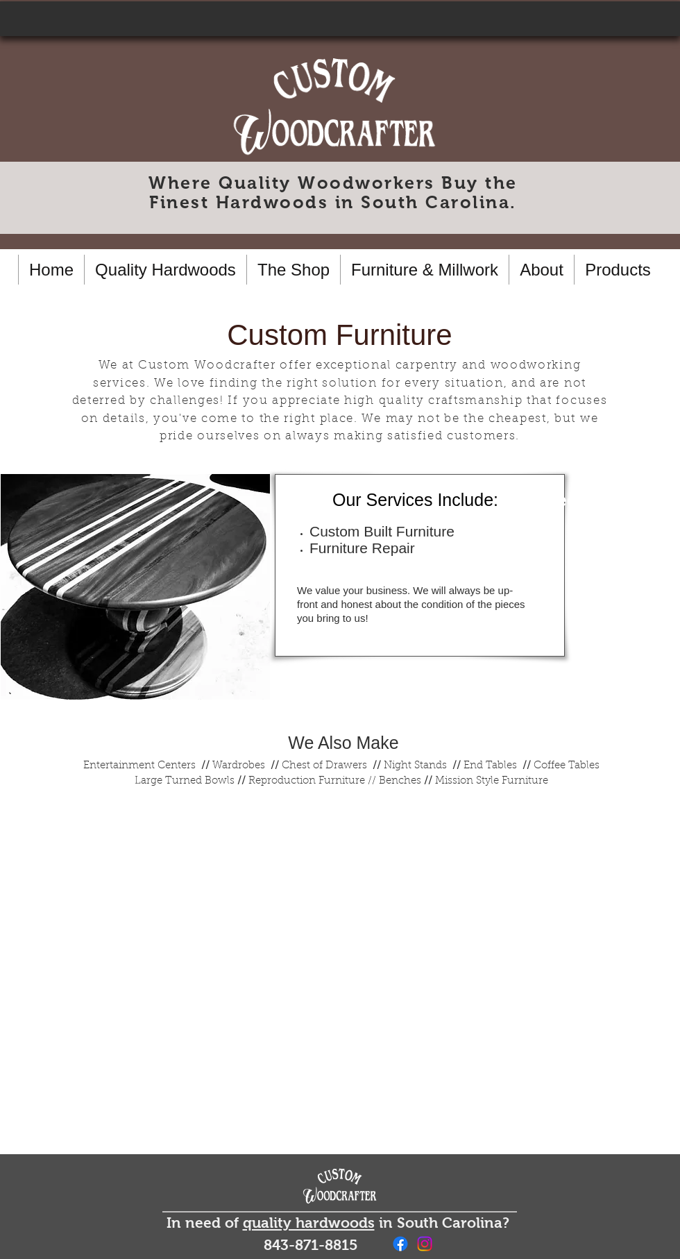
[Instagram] (424, 1243)
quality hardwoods (309, 1223)
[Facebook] (400, 1243)
